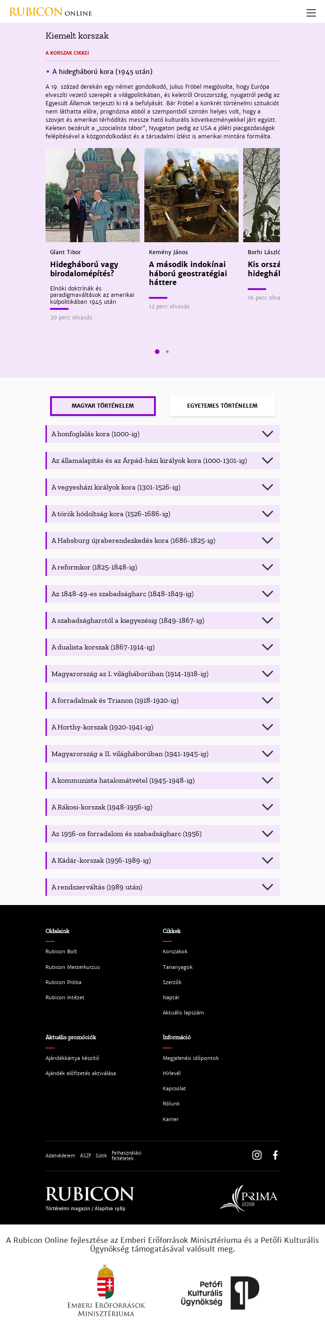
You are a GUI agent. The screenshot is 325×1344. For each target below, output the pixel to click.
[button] (157, 351)
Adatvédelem (60, 1156)
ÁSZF (85, 1156)
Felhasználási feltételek (127, 1156)
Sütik (101, 1156)
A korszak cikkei (67, 53)
